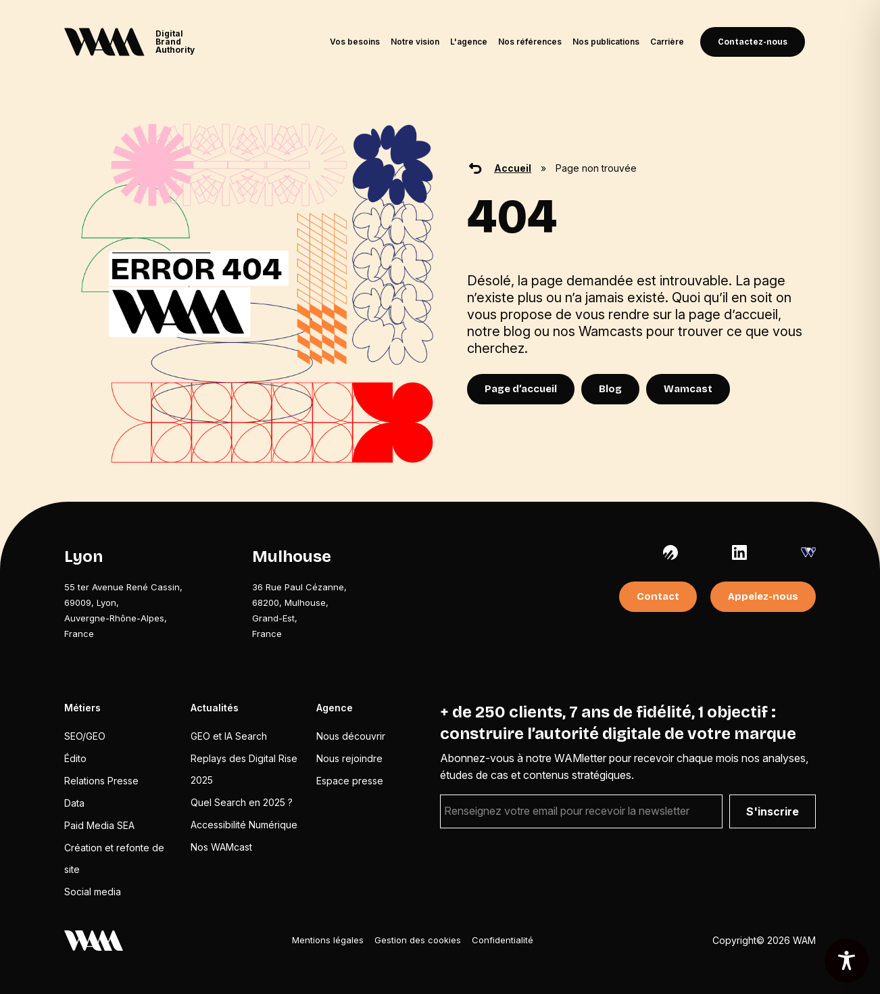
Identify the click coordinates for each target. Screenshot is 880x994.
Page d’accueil (521, 389)
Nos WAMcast (221, 847)
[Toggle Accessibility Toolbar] (846, 960)
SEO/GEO (84, 736)
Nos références (530, 42)
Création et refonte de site (114, 858)
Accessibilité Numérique (244, 824)
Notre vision (415, 42)
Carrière (667, 42)
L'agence (468, 42)
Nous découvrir (350, 736)
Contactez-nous (752, 42)
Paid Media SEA (99, 825)
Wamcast (688, 389)
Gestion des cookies (417, 939)
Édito (75, 758)
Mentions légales (328, 939)
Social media (92, 891)
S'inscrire (772, 811)
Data (74, 803)
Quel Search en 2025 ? (242, 802)
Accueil (512, 168)
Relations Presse (101, 780)
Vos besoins (355, 42)
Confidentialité (502, 939)
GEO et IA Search (229, 736)
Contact (658, 596)
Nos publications (605, 42)
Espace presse (349, 780)
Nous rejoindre (349, 758)
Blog (610, 389)
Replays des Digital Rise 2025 (244, 769)
